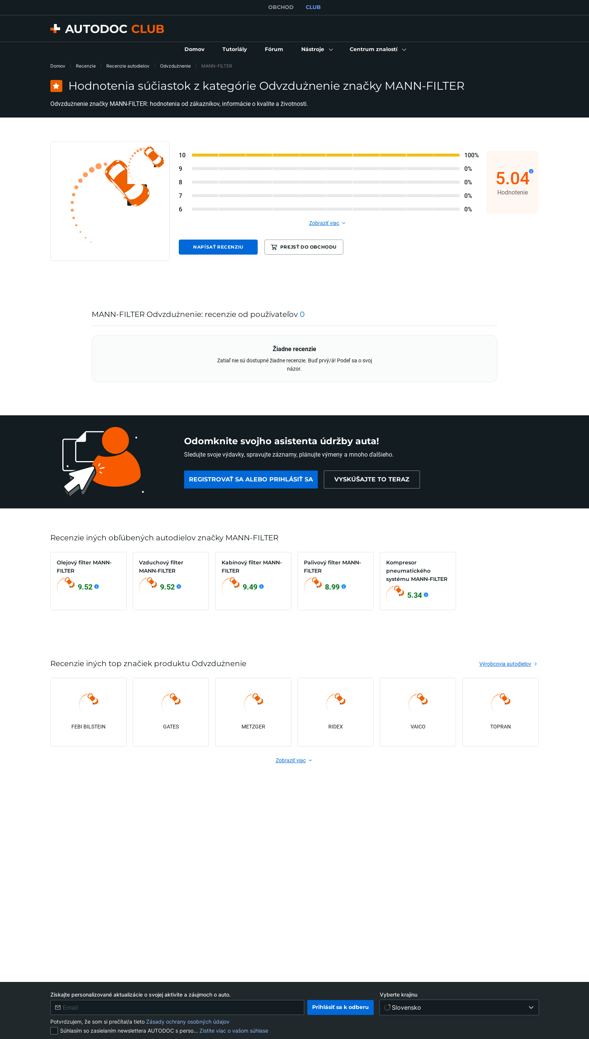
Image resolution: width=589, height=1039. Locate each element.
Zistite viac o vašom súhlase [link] (233, 1030)
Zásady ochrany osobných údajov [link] (188, 1021)
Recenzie (86, 66)
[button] (316, 49)
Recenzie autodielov (128, 66)
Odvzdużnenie (175, 66)
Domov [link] (57, 66)
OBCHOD (281, 7)
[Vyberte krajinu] (459, 1007)
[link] (194, 49)
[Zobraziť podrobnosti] (531, 171)
